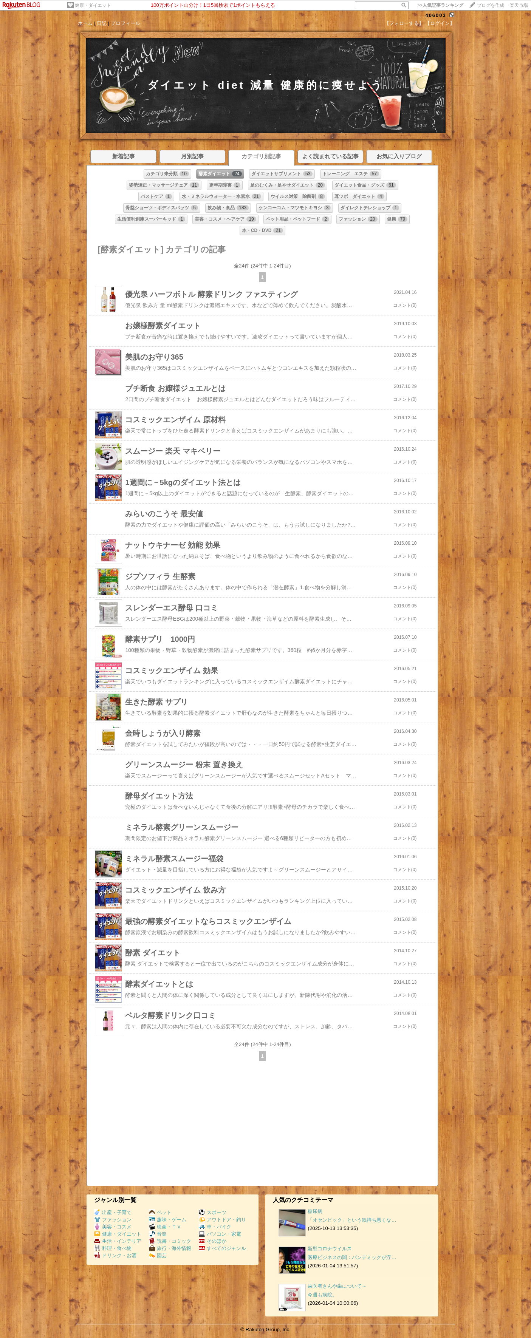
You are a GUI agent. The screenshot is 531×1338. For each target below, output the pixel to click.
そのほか (212, 1241)
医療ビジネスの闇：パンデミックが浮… (352, 1257)
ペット (160, 1212)
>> (440, 5)
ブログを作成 (490, 5)
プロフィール (125, 23)
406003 (435, 15)
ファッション (113, 1219)
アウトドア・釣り (222, 1219)
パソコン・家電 (220, 1234)
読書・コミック (170, 1241)
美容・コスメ (113, 1227)
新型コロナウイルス (330, 1248)
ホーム (85, 23)
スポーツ (212, 1212)
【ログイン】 (440, 23)
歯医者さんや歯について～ (337, 1286)
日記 (102, 23)
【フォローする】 (404, 23)
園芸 (158, 1255)
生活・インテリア (117, 1241)
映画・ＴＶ (165, 1227)
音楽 (158, 1234)
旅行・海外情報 (170, 1248)
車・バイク (215, 1227)
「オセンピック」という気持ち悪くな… (352, 1220)
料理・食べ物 (113, 1248)
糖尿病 (315, 1211)
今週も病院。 (322, 1295)
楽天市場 (519, 5)
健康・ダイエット (93, 5)
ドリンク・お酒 (115, 1255)
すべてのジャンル (222, 1248)
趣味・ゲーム (167, 1219)
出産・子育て (113, 1212)
